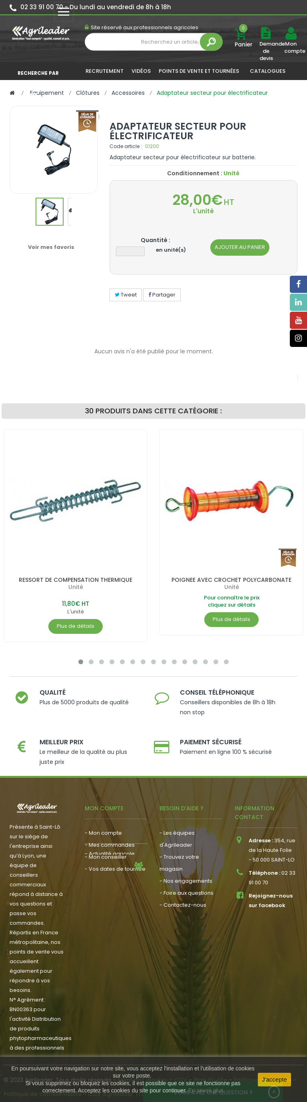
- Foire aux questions (186, 886)
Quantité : (155, 240)
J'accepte (274, 1079)
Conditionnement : (194, 173)
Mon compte (290, 47)
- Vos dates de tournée (115, 862)
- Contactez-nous (182, 898)
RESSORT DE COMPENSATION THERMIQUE (75, 580)
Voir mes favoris (51, 247)
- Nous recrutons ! (108, 894)
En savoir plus (205, 1090)
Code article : (126, 146)
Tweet (126, 295)
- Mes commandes (110, 838)
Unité (75, 587)
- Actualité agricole (110, 882)
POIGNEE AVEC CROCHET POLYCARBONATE (231, 580)
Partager (161, 295)
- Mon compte (103, 826)
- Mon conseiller (106, 850)
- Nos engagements (185, 874)
